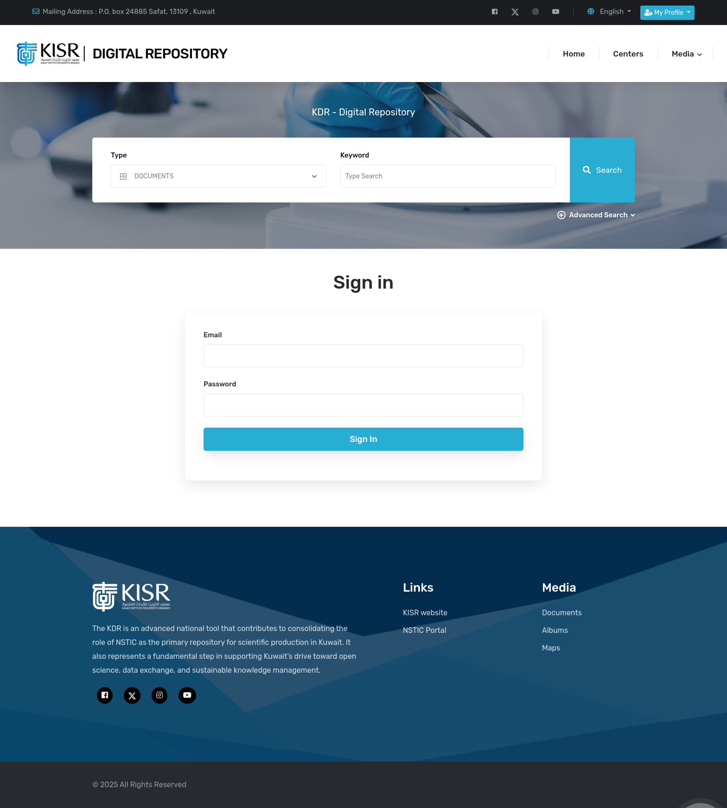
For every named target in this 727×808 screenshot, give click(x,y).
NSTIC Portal (424, 630)
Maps (551, 648)
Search (602, 170)
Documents (562, 612)
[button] (609, 12)
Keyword (354, 155)
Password (220, 384)
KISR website (425, 612)
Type (119, 155)
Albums (555, 630)
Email (213, 335)
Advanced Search (602, 215)
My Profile (664, 13)
